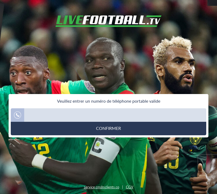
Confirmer (108, 128)
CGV (129, 187)
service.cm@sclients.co (101, 187)
